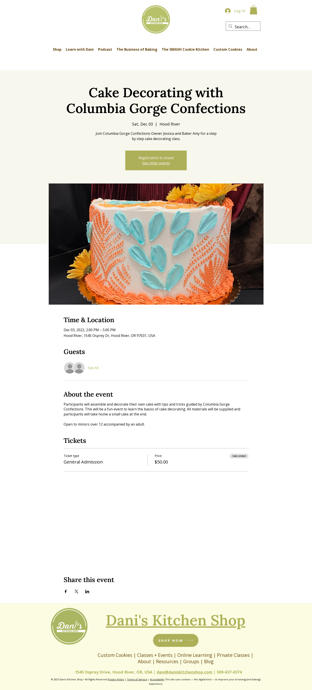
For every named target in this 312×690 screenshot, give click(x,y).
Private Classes (233, 655)
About (145, 661)
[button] (253, 9)
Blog (208, 661)
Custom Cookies (115, 655)
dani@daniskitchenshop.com (184, 672)
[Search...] (243, 27)
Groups (191, 661)
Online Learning (194, 655)
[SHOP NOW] (176, 640)
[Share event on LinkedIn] (87, 591)
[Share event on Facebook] (66, 591)
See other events (156, 163)
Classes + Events (154, 655)
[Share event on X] (76, 591)
